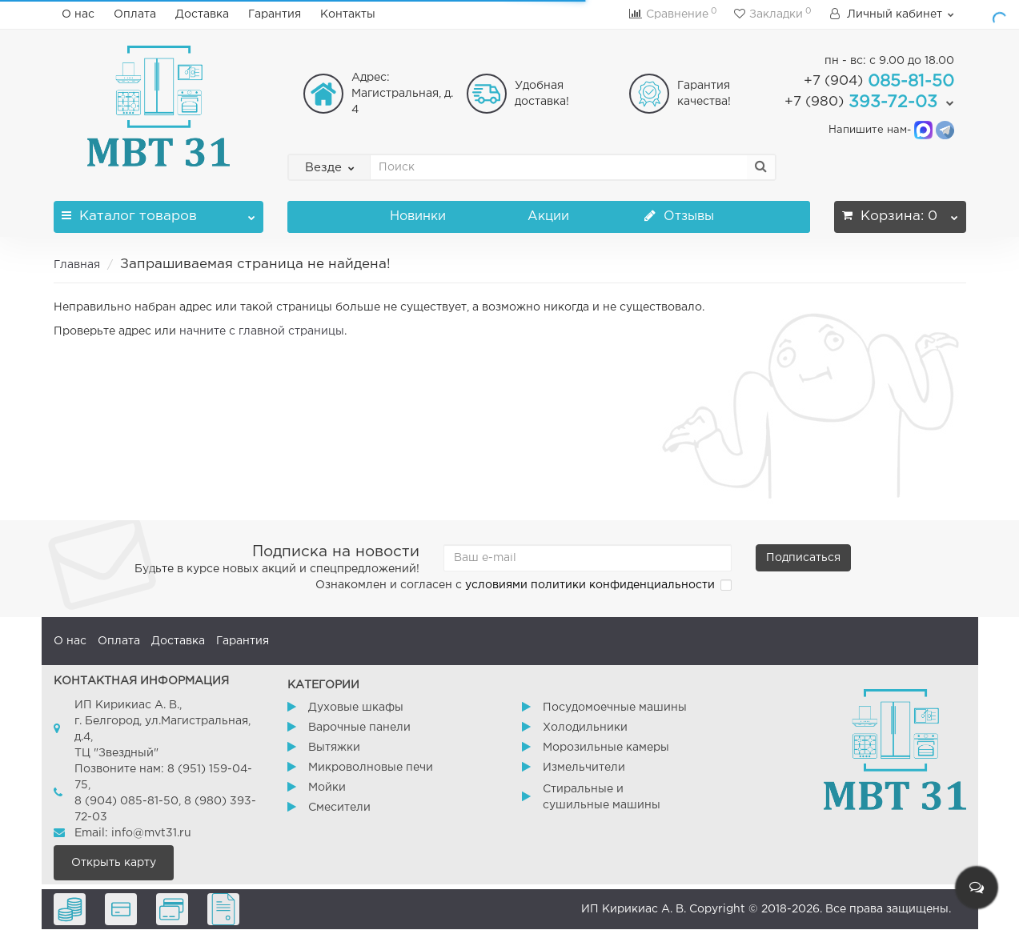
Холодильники (585, 727)
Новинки (418, 216)
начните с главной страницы (261, 331)
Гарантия (274, 14)
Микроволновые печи (370, 767)
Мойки (327, 787)
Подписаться (803, 558)
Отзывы (679, 216)
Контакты (347, 14)
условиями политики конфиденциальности (590, 585)
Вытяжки (334, 747)
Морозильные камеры (606, 747)
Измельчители (584, 767)
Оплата (135, 14)
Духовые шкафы (355, 707)
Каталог (159, 211)
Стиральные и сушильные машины (601, 797)
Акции (548, 216)
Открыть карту (113, 863)
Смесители (339, 807)
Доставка (202, 14)
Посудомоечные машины (615, 707)
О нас (78, 14)
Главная (77, 265)
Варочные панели (359, 727)
